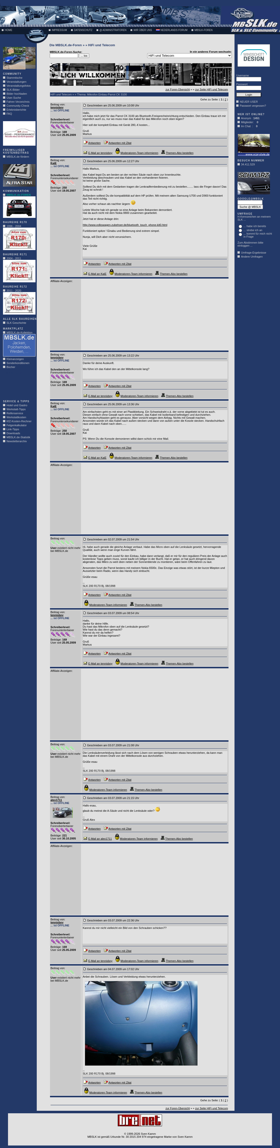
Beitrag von (57, 104)
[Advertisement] (18, 386)
